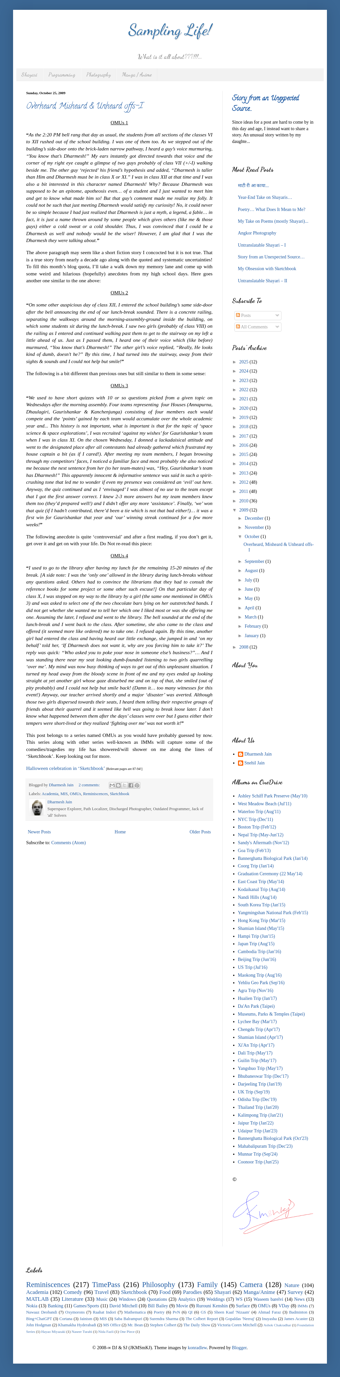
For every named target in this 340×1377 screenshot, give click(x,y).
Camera (251, 1285)
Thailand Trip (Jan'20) (258, 1107)
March (251, 617)
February (253, 626)
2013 (244, 473)
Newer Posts (39, 831)
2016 (244, 445)
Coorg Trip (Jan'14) (256, 865)
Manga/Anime (259, 1292)
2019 (244, 417)
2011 (244, 491)
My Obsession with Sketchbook (267, 268)
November (255, 527)
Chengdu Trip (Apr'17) (259, 1029)
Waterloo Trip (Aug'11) (259, 811)
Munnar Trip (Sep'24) (258, 1154)
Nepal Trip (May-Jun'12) (260, 834)
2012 (244, 482)
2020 (244, 408)
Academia (50, 794)
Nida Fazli (106, 1331)
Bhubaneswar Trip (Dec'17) (263, 1076)
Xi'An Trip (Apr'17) (256, 1045)
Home (120, 831)
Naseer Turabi (82, 1331)
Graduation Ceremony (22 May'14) (270, 873)
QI (190, 1312)
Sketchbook (119, 794)
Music (102, 1299)
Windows (127, 1299)
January (252, 635)
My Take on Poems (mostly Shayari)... (273, 221)
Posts (243, 315)
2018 (244, 426)
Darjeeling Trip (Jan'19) (260, 1084)
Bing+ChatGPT (39, 1318)
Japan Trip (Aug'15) (256, 943)
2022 (244, 389)
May (249, 598)
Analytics (187, 1299)
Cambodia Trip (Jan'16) (259, 951)
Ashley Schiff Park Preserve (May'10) (273, 795)
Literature (72, 1299)
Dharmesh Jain (258, 754)
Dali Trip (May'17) (255, 1053)
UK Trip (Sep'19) (254, 1091)
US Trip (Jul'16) (252, 967)
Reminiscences (95, 794)
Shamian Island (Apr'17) (260, 1037)
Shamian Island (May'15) (261, 928)
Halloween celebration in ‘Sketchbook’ (65, 768)
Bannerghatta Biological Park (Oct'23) (273, 1138)
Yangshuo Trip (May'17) (260, 1068)
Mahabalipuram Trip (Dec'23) (265, 1146)
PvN (176, 1312)
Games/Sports (86, 1305)
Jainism (86, 1318)
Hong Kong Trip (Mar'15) (261, 920)
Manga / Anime (137, 74)
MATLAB (37, 1299)
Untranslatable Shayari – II (262, 280)
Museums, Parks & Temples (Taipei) (271, 1014)
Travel (101, 1292)
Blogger (239, 1347)
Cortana (66, 1318)
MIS (64, 794)
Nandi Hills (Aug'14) (257, 897)
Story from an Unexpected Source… (271, 256)
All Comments (252, 326)
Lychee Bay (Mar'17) (257, 1021)
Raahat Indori (104, 1312)
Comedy (72, 1292)
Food (165, 1292)
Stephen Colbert (163, 1325)
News (299, 1299)
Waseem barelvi (268, 1299)
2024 (244, 371)
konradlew (197, 1347)
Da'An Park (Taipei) (256, 1006)
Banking (55, 1305)
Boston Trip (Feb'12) (257, 827)
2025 (244, 361)
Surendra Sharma (164, 1318)
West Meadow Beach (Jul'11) (265, 803)
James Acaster (296, 1318)
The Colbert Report (202, 1318)
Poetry (159, 1312)
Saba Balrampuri (128, 1318)
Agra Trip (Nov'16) (255, 990)
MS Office (111, 1325)
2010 (244, 500)
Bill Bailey (158, 1305)
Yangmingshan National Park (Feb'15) (273, 912)
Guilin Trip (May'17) (257, 1060)
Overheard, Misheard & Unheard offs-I (84, 107)
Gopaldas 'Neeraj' (240, 1318)
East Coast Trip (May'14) (261, 881)
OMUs (75, 794)
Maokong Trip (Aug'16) (260, 975)
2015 (244, 454)
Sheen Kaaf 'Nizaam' (232, 1312)
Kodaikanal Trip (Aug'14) (261, 889)
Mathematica (135, 1312)
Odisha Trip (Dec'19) (257, 1099)
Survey (295, 1292)
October (253, 536)
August (252, 570)
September (255, 561)
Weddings (216, 1299)
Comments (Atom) (68, 842)
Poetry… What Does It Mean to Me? (272, 209)
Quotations (157, 1299)
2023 (244, 380)
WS (239, 1299)
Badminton (298, 1312)
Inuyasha (269, 1318)
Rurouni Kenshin (212, 1305)
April (250, 607)
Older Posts (200, 831)
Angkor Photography (257, 233)
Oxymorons (75, 1312)
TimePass (106, 1285)
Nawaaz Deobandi (41, 1312)
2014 (244, 463)
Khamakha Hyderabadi (77, 1325)
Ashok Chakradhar (277, 1325)
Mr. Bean (135, 1325)
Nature (291, 1285)
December (254, 518)
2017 (244, 436)
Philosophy (158, 1285)
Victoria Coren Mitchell (236, 1325)
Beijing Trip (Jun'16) (257, 959)
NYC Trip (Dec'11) (255, 819)
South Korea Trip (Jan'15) (261, 904)
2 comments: (90, 785)
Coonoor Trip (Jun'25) (258, 1161)
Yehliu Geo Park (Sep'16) (261, 982)
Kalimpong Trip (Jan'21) (260, 1115)
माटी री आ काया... (253, 185)
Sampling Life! (170, 29)
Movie (182, 1305)
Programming (61, 74)
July (249, 580)
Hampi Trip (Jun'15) (256, 936)
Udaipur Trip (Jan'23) (258, 1130)
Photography (98, 74)
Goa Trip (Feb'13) (254, 850)
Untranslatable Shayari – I (262, 245)
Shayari (29, 74)
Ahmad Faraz (269, 1312)
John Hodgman (38, 1325)
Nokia (31, 1305)
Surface (243, 1305)
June (249, 589)
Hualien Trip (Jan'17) (257, 998)
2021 (244, 398)
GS (203, 1312)
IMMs (303, 1306)
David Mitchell (124, 1305)
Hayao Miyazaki (53, 1331)
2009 (244, 510)
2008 (244, 647)
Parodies (192, 1292)
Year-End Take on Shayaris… (265, 197)
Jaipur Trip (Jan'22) (256, 1123)
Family (207, 1285)
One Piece (127, 1331)
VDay (284, 1305)
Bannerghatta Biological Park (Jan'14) (273, 858)
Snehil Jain (255, 762)
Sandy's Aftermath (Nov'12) (263, 842)
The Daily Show (197, 1325)
